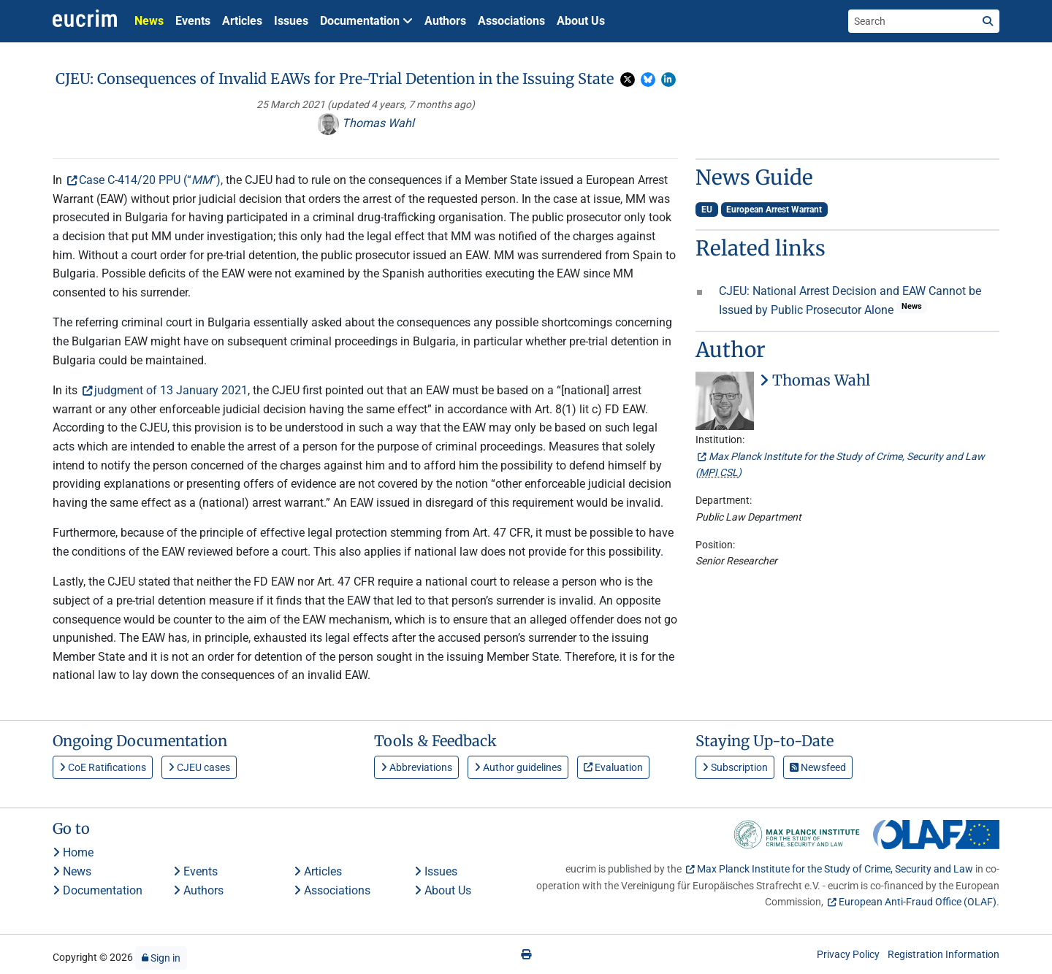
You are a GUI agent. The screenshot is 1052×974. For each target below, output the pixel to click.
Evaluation (613, 767)
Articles (242, 21)
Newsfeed (818, 767)
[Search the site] (912, 21)
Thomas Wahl (365, 123)
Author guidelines (518, 767)
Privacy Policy (848, 954)
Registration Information (943, 954)
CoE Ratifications (102, 767)
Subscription (735, 767)
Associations (511, 21)
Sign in (161, 958)
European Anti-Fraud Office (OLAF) (917, 902)
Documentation (97, 890)
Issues (291, 21)
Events (192, 21)
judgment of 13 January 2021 (171, 390)
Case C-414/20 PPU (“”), (151, 180)
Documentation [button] (366, 21)
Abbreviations (416, 767)
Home (73, 852)
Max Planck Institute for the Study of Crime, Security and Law (835, 869)
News (149, 21)
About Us (581, 21)
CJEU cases (199, 767)
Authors (445, 21)
